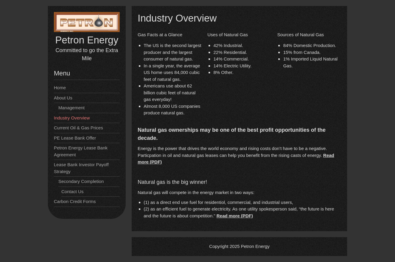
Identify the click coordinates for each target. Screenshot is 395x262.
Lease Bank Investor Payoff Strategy (81, 168)
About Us (63, 97)
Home (60, 87)
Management (71, 107)
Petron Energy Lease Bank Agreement (80, 151)
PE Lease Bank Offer (75, 137)
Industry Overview (72, 117)
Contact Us (72, 191)
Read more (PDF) (234, 215)
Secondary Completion (81, 181)
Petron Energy (86, 40)
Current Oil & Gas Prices (78, 127)
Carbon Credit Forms (75, 201)
